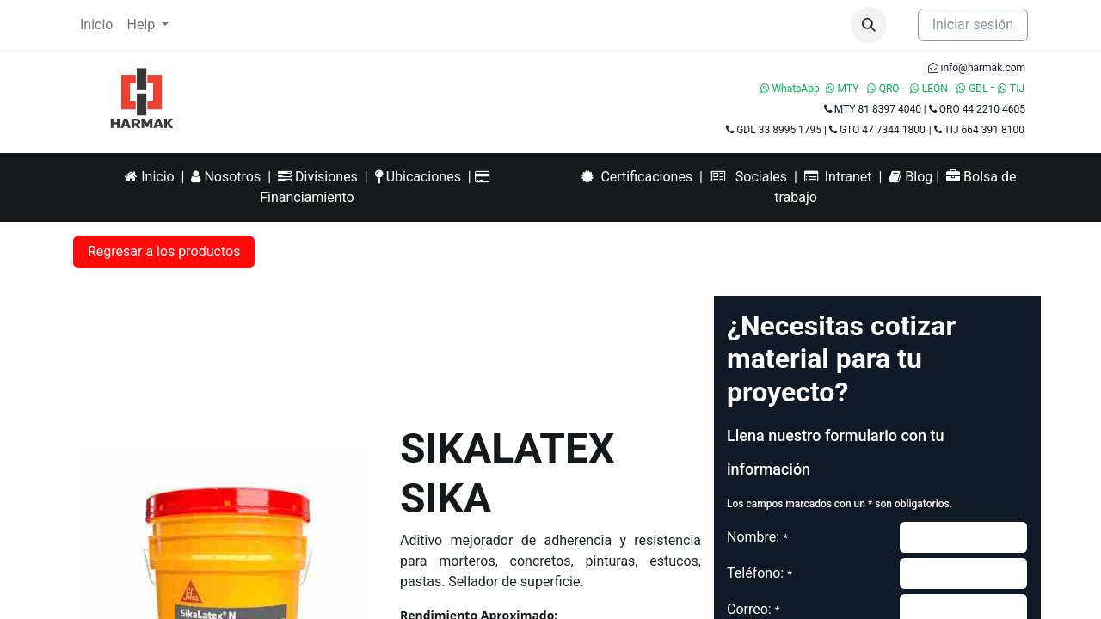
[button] (869, 25)
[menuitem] (96, 25)
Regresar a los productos (164, 251)
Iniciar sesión (972, 24)
